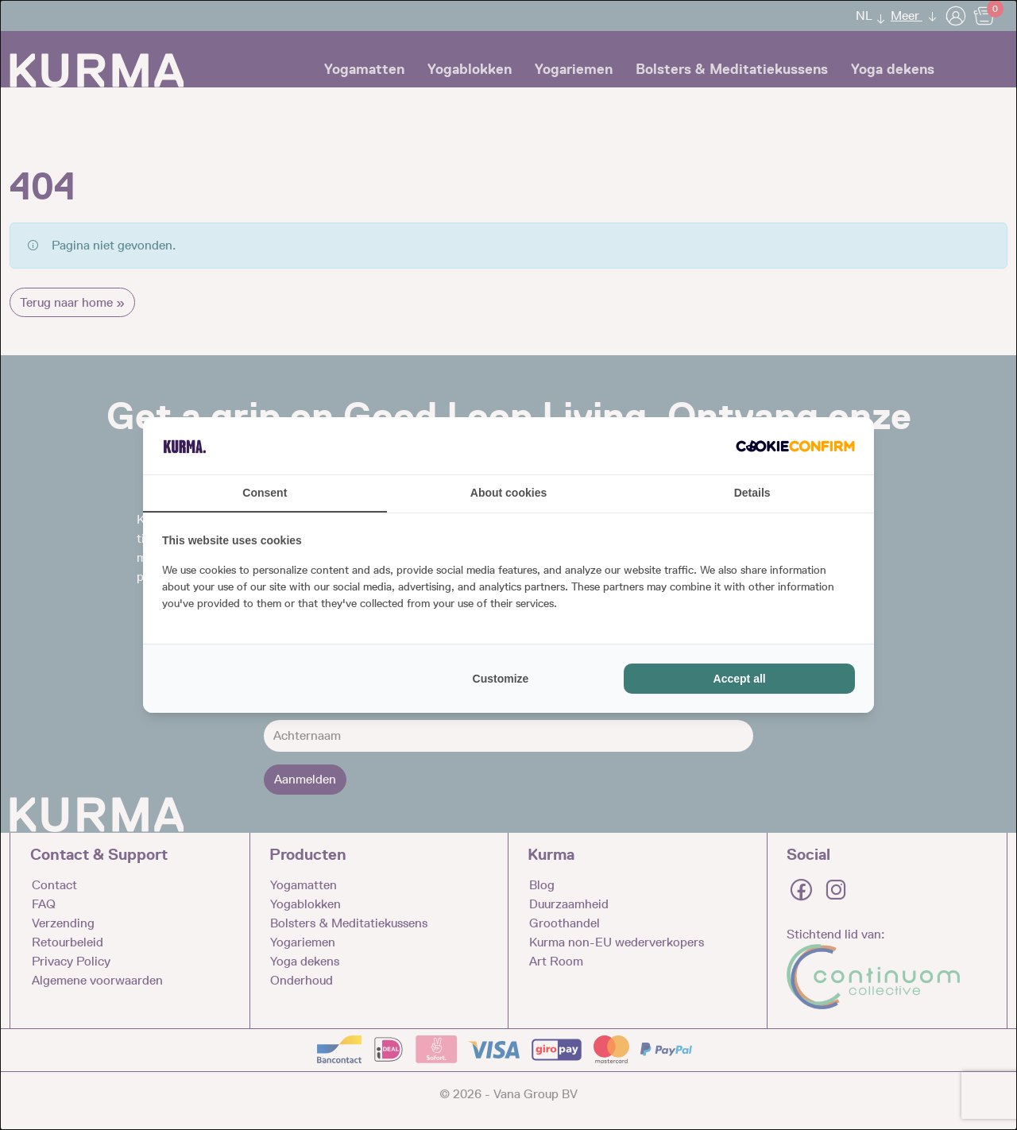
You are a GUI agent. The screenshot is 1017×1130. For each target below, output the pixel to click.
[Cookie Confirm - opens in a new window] (795, 445)
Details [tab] (752, 492)
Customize (501, 678)
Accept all (739, 678)
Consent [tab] (264, 492)
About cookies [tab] (508, 492)
